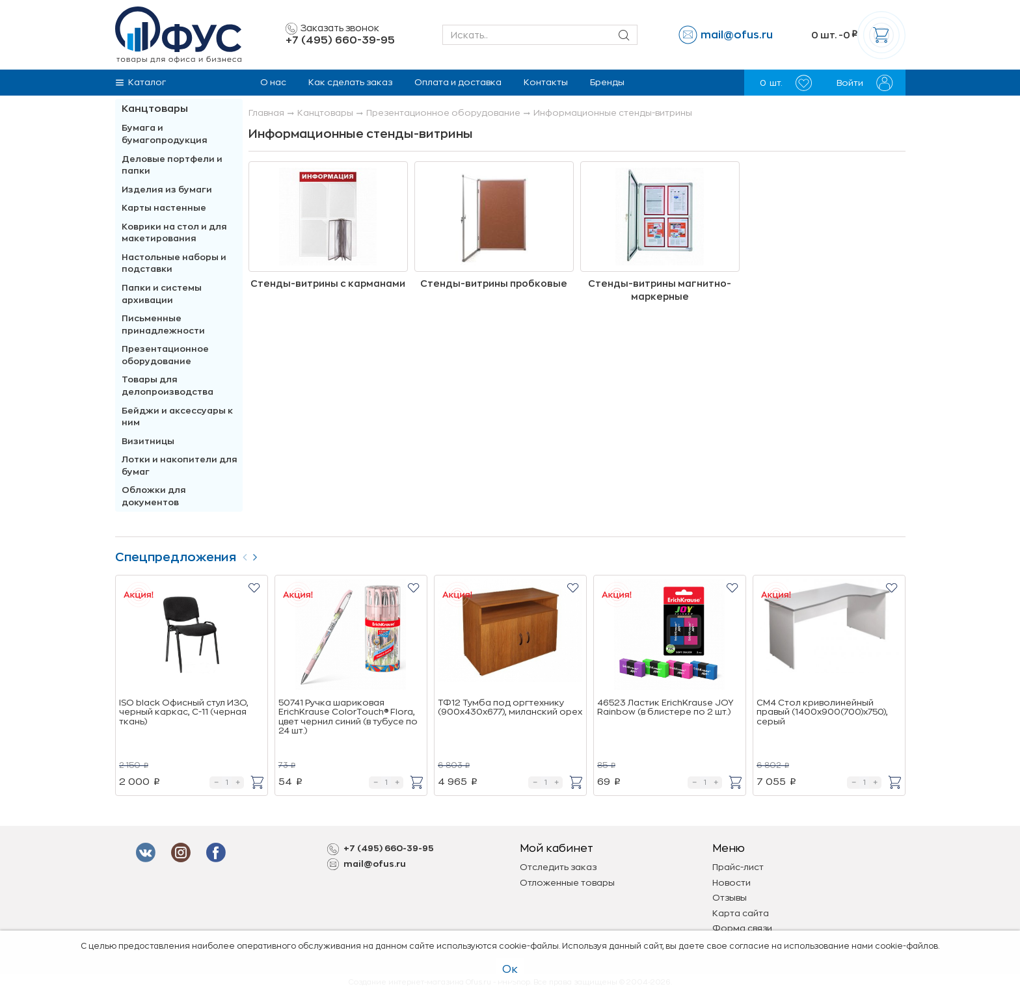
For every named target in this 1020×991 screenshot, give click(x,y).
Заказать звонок (332, 28)
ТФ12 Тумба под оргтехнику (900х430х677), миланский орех (510, 707)
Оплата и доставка (458, 82)
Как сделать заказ (350, 82)
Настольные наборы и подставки (174, 263)
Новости (731, 883)
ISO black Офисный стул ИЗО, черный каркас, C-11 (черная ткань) (183, 712)
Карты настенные (164, 208)
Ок (510, 969)
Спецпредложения (175, 557)
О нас (273, 82)
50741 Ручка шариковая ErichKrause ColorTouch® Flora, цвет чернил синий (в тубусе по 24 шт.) (348, 716)
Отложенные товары (567, 883)
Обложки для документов (154, 496)
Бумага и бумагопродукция (165, 134)
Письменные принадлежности (163, 324)
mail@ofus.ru (737, 35)
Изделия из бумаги (167, 189)
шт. (786, 83)
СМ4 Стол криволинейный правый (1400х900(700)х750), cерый (822, 712)
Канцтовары (155, 109)
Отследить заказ (558, 867)
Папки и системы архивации (162, 294)
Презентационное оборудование (165, 355)
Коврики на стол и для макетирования (174, 232)
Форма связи (742, 928)
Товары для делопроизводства (167, 385)
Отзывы (729, 897)
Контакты (546, 82)
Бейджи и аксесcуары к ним (177, 416)
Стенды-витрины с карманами (327, 283)
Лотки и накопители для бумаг (179, 465)
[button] (254, 587)
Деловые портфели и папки (172, 165)
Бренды (607, 82)
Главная (266, 113)
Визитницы (148, 441)
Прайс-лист (738, 867)
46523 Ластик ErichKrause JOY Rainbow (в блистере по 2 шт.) (665, 707)
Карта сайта (740, 913)
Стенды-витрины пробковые (493, 283)
